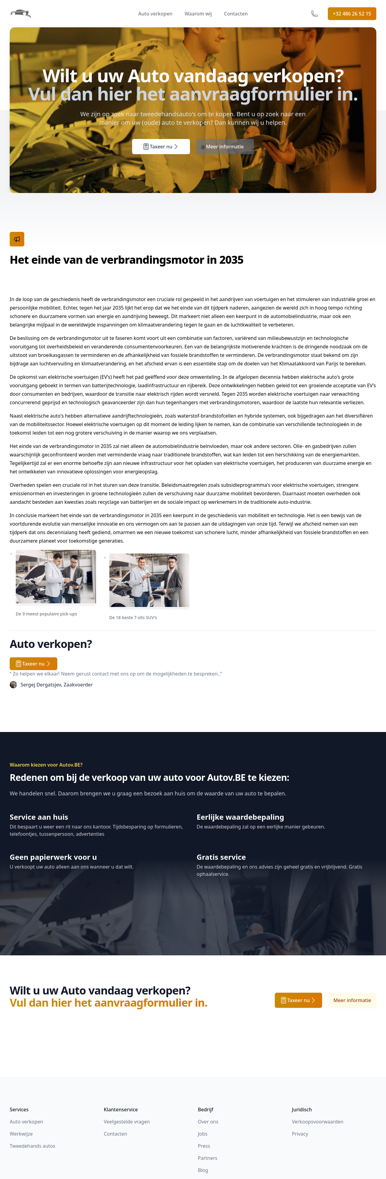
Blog (203, 1170)
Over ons (208, 1121)
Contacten (236, 13)
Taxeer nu (161, 146)
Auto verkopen (155, 13)
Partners (207, 1158)
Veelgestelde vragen (127, 1121)
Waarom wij (198, 13)
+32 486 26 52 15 (352, 13)
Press (204, 1146)
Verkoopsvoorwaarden (318, 1121)
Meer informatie (225, 146)
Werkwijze (21, 1133)
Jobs (203, 1133)
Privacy (300, 1133)
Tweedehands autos (32, 1146)
